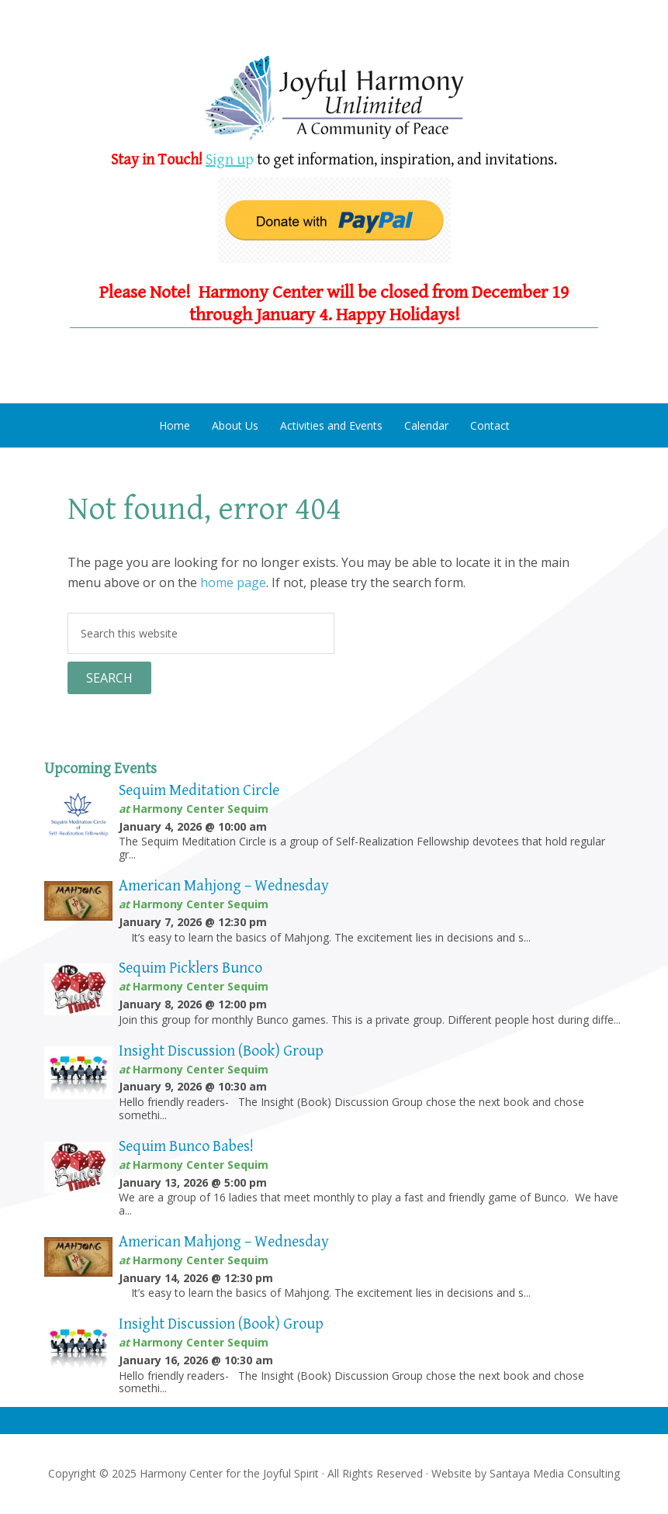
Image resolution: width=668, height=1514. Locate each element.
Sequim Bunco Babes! (186, 1147)
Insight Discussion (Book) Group (221, 1051)
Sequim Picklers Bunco (190, 968)
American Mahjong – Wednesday (224, 886)
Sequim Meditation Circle (199, 791)
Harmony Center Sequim (334, 98)
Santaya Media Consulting (555, 1473)
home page (233, 582)
